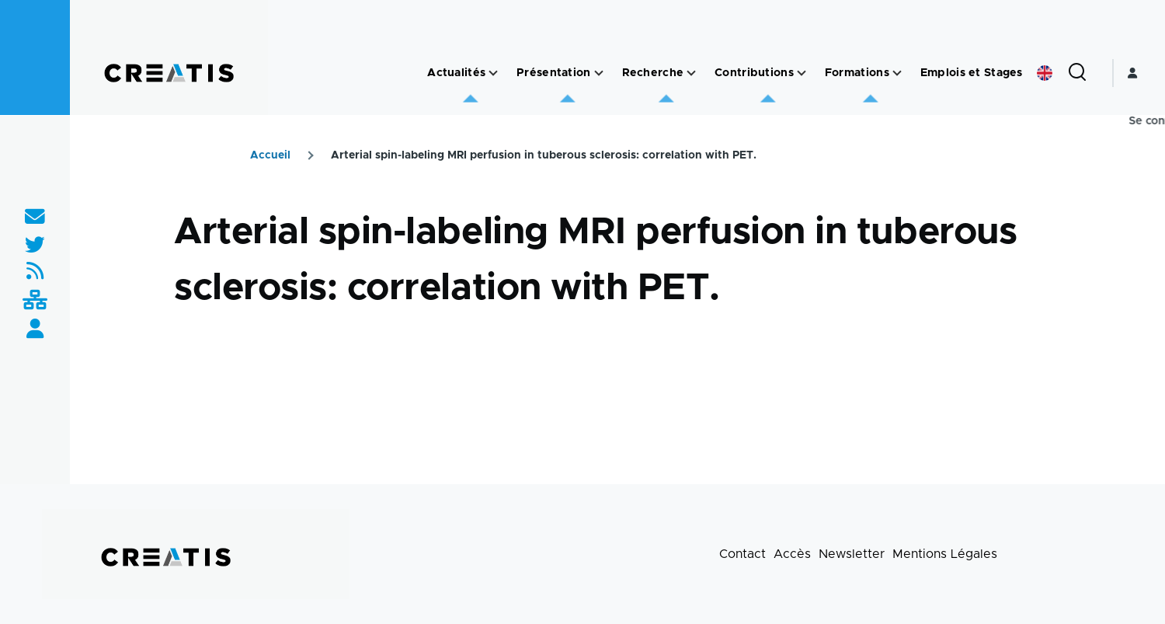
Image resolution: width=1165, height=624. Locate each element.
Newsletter (852, 554)
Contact (742, 554)
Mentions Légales (944, 554)
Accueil (270, 155)
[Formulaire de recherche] (1077, 73)
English (1044, 73)
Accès (792, 554)
